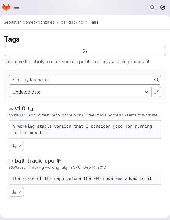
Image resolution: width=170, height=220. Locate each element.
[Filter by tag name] (80, 80)
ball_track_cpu (34, 160)
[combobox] (80, 92)
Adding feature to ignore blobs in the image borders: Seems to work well (93, 115)
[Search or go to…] (152, 7)
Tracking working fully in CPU (54, 167)
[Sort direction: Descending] (156, 92)
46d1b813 (17, 115)
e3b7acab (17, 167)
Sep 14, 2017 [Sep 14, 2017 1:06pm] (94, 167)
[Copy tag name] (30, 108)
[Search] (156, 80)
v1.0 (20, 108)
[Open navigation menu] (17, 7)
